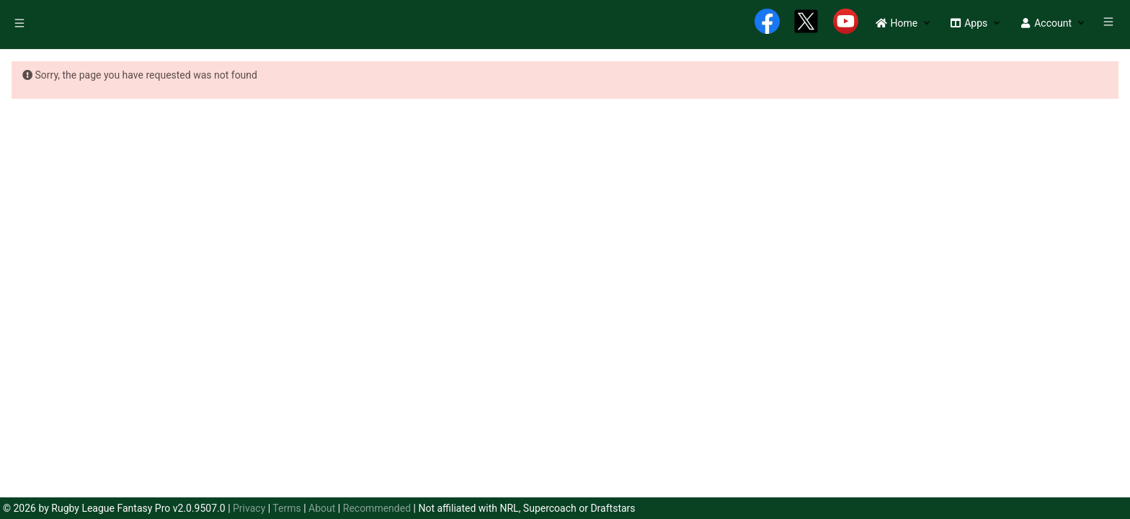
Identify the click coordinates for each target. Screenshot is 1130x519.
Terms (286, 508)
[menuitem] (20, 25)
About (321, 508)
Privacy (249, 508)
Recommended (377, 508)
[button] (896, 23)
